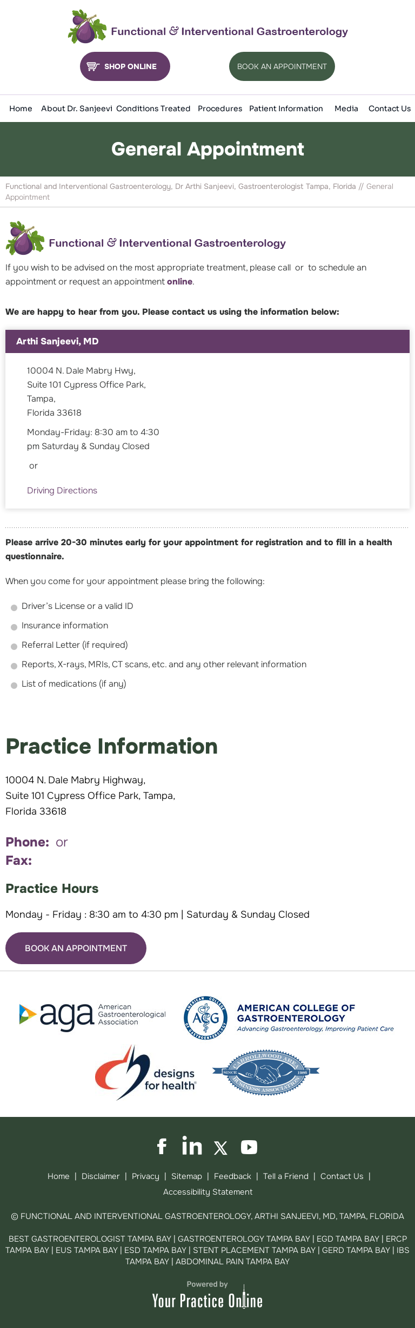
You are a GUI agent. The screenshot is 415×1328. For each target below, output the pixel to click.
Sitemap (186, 1176)
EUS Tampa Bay (87, 1250)
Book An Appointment (282, 66)
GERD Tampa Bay (356, 1250)
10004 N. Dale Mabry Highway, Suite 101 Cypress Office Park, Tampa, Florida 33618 (90, 795)
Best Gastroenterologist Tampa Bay (90, 1239)
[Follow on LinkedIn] (193, 1146)
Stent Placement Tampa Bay (254, 1250)
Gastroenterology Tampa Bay (244, 1239)
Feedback (232, 1176)
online (179, 281)
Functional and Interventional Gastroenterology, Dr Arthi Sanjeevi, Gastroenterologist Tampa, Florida (180, 186)
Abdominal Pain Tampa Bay (233, 1261)
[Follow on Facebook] (165, 1146)
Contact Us (342, 1176)
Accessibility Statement (207, 1192)
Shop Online (130, 66)
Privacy (145, 1176)
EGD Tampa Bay (348, 1239)
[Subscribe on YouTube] (249, 1146)
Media (346, 108)
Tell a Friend (286, 1176)
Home (59, 1176)
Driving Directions (62, 490)
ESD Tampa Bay (155, 1250)
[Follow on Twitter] (221, 1146)
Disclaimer (101, 1176)
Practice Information (111, 746)
